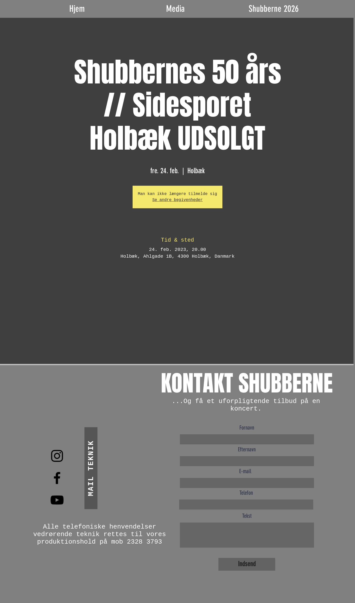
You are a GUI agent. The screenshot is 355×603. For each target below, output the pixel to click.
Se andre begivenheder (177, 200)
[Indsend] (246, 564)
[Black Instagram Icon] (57, 456)
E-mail (245, 471)
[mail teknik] (90, 468)
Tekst (247, 516)
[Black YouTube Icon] (57, 500)
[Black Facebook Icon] (57, 478)
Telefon (246, 493)
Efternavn (247, 449)
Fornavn (246, 428)
